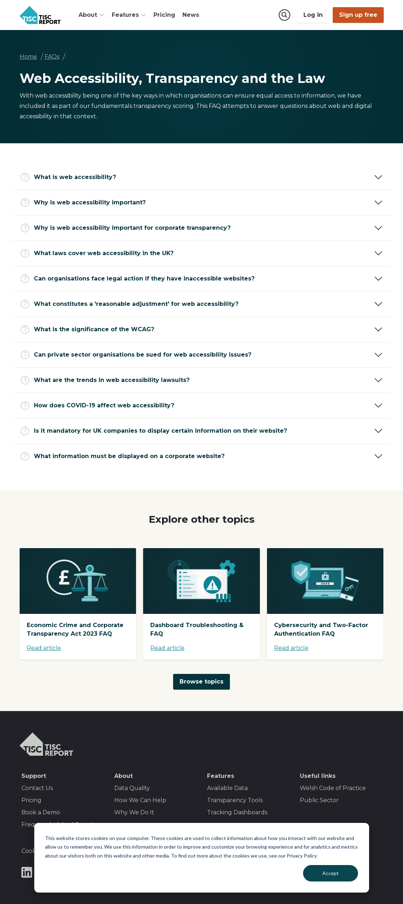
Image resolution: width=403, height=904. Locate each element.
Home (28, 56)
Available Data (227, 788)
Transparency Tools (235, 800)
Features (220, 776)
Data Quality (132, 788)
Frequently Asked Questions (62, 824)
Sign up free (358, 14)
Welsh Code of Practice (333, 788)
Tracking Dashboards (237, 812)
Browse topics (201, 681)
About (123, 776)
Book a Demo (40, 812)
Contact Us (37, 788)
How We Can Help (140, 800)
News (190, 14)
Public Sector (319, 800)
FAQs (52, 56)
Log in (313, 14)
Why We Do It (134, 812)
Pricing (164, 14)
